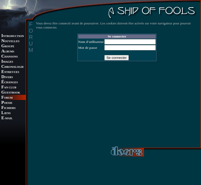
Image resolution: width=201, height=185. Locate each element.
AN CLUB (8, 87)
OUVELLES (10, 41)
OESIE (6, 102)
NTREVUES (10, 72)
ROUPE (7, 46)
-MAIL (7, 118)
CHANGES (9, 82)
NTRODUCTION (12, 36)
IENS (6, 113)
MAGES (7, 61)
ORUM (7, 97)
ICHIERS (8, 108)
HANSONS (9, 56)
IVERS (7, 77)
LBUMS (7, 51)
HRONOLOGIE (12, 67)
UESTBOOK (10, 92)
